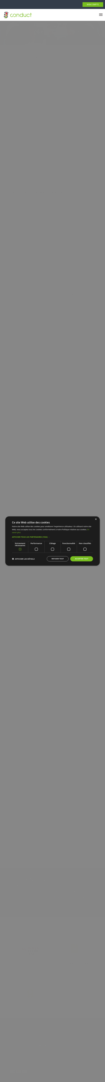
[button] (52, 537)
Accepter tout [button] (81, 558)
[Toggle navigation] (100, 14)
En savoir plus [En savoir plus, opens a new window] (18, 532)
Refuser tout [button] (56, 558)
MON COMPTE (93, 5)
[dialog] (52, 541)
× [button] (96, 519)
